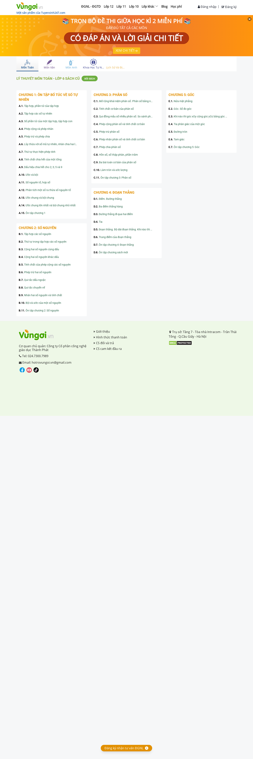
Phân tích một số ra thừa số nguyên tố (45, 190)
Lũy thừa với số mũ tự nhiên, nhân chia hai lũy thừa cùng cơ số (51, 144)
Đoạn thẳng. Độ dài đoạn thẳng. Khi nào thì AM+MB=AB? (126, 229)
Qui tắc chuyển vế (32, 287)
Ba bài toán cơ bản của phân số (115, 162)
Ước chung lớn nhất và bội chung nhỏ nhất (47, 205)
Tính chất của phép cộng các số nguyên (45, 264)
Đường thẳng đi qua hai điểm (113, 214)
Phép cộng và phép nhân (36, 128)
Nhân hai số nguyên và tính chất (40, 295)
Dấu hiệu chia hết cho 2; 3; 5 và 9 (40, 167)
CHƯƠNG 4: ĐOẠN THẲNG (114, 192)
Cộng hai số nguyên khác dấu (39, 256)
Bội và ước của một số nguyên (40, 302)
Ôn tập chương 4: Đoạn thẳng (114, 244)
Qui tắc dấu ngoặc (32, 279)
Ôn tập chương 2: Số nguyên (39, 310)
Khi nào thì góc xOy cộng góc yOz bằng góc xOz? (200, 116)
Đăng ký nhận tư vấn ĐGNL (124, 748)
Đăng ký (229, 7)
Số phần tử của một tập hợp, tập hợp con (45, 121)
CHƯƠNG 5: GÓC (181, 95)
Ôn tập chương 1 (32, 213)
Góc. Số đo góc (180, 108)
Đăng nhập (207, 6)
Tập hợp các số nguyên (35, 234)
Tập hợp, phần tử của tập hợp (39, 105)
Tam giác (176, 139)
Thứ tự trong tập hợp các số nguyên (42, 241)
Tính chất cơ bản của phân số (114, 108)
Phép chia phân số (107, 147)
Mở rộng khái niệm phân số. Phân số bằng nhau (124, 101)
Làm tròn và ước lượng (110, 169)
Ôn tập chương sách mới (111, 252)
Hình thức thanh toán (110, 337)
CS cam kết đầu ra (108, 349)
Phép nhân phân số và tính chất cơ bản (119, 139)
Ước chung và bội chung (36, 197)
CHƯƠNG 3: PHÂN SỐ (110, 95)
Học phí (176, 6)
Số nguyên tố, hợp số (34, 182)
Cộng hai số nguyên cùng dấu (39, 249)
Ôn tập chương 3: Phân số (112, 177)
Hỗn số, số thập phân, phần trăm (116, 154)
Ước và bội (28, 174)
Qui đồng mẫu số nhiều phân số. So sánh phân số (125, 116)
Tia (98, 221)
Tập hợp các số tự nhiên (35, 113)
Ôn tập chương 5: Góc (184, 147)
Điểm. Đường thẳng (108, 198)
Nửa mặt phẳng (180, 101)
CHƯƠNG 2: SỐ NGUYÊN (37, 228)
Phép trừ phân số (106, 131)
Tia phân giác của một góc (187, 124)
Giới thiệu (102, 331)
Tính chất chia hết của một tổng (40, 159)
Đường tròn (178, 131)
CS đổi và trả (104, 343)
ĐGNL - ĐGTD (91, 6)
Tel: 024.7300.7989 (33, 356)
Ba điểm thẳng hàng (108, 206)
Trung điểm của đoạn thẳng (112, 237)
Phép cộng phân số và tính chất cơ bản (119, 124)
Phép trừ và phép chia (34, 136)
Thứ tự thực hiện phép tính (37, 151)
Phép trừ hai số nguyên (35, 272)
